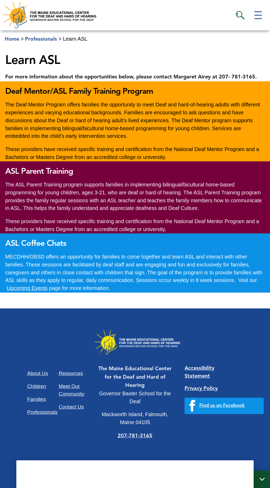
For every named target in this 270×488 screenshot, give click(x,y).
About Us (37, 373)
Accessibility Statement (199, 372)
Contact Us (71, 407)
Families (36, 399)
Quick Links (199, 479)
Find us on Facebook (222, 405)
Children (36, 386)
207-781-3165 (135, 436)
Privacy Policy (201, 388)
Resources (71, 373)
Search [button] (240, 15)
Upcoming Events (27, 288)
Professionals (42, 412)
